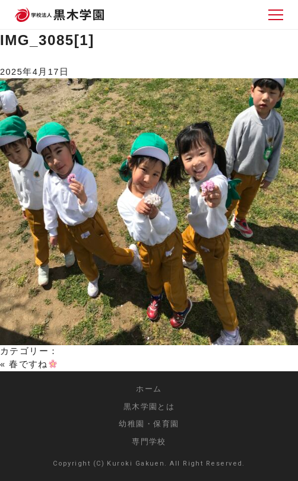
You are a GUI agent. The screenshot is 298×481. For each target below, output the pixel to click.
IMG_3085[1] (47, 40)
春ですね (33, 364)
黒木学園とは (149, 406)
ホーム (148, 388)
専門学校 (149, 441)
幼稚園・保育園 (149, 423)
